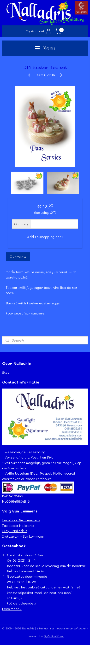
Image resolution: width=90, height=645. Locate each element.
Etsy (5, 372)
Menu (45, 48)
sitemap (42, 628)
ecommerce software (71, 628)
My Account (38, 31)
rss (52, 628)
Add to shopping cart (45, 236)
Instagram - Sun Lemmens (23, 536)
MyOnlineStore (54, 636)
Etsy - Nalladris (14, 531)
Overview (18, 256)
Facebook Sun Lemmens (21, 520)
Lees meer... (12, 608)
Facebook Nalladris (18, 525)
